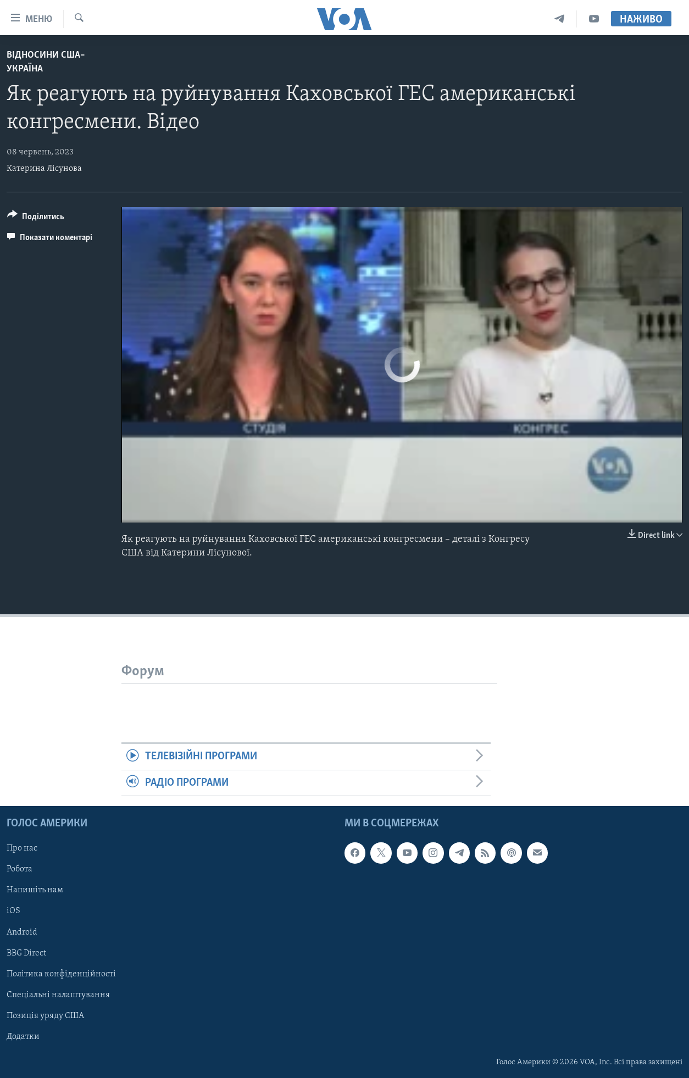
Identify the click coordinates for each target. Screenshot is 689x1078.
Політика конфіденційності (61, 974)
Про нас (22, 848)
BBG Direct (26, 953)
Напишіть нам (35, 890)
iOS (13, 911)
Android (22, 932)
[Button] (35, 218)
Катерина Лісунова (44, 168)
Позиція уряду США (45, 1016)
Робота (19, 869)
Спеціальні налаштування (58, 995)
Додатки (23, 1036)
